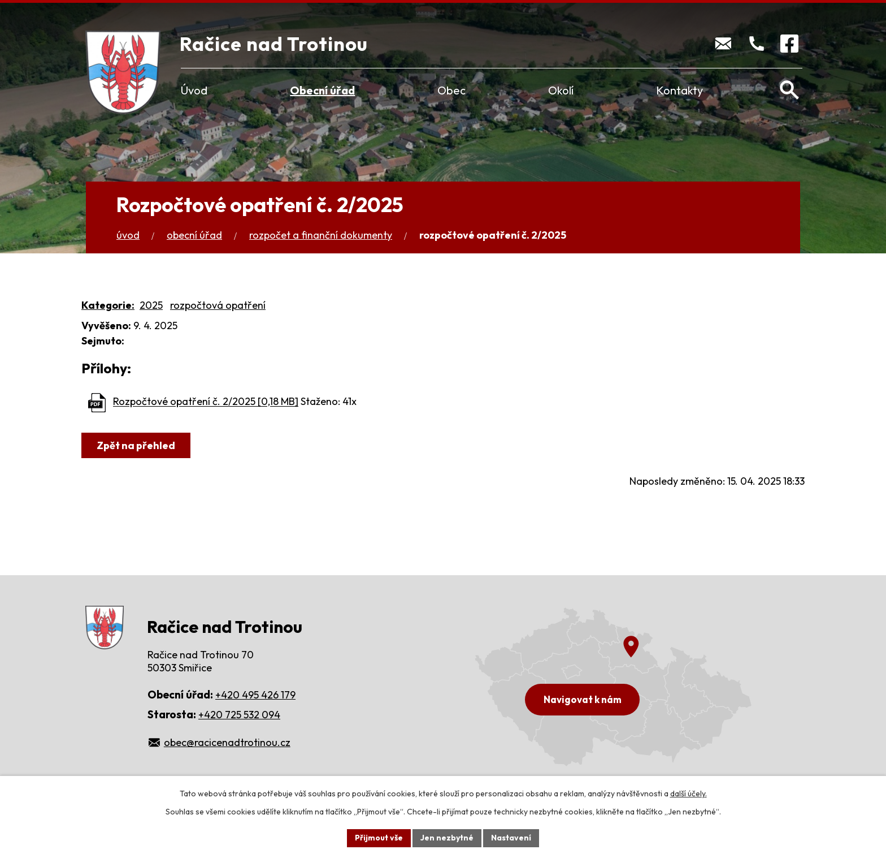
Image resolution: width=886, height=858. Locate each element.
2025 (151, 305)
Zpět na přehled (136, 445)
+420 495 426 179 (255, 694)
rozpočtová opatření (218, 305)
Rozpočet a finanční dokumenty (320, 235)
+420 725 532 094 (239, 714)
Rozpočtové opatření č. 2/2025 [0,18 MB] (205, 401)
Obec (451, 90)
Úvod (194, 90)
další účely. (688, 793)
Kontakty (679, 90)
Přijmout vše (379, 838)
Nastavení (511, 838)
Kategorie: (107, 305)
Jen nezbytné (447, 838)
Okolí (561, 90)
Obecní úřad (322, 90)
